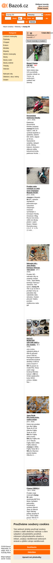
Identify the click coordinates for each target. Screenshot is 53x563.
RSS (7, 551)
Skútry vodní (7, 60)
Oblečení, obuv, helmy (11, 77)
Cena (43, 33)
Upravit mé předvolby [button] (31, 557)
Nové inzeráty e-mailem (36, 41)
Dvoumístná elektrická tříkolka (33, 117)
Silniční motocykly (9, 54)
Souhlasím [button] (32, 547)
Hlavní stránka (8, 27)
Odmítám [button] (32, 552)
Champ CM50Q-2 (33, 488)
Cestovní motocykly (10, 36)
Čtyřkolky (6, 39)
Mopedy (6, 51)
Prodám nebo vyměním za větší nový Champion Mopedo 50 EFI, (33, 190)
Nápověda (4, 548)
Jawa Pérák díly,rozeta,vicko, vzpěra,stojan (33, 417)
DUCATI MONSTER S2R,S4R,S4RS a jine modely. (33, 342)
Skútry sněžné (8, 63)
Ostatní (5, 80)
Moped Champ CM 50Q (32, 64)
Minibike (6, 48)
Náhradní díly (8, 74)
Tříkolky (6, 66)
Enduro (5, 45)
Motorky (18, 27)
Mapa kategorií (6, 557)
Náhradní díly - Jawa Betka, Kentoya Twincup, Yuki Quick (33, 267)
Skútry (5, 57)
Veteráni (6, 69)
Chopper (6, 42)
